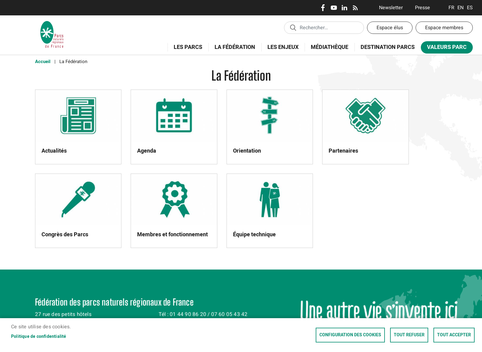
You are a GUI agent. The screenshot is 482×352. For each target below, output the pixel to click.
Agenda (146, 151)
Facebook (323, 7)
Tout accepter (454, 335)
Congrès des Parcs (64, 234)
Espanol (470, 7)
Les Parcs (186, 50)
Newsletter (391, 7)
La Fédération (232, 50)
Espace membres (444, 27)
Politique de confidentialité (38, 337)
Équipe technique (254, 234)
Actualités (54, 151)
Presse (422, 7)
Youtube (333, 7)
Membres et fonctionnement (172, 234)
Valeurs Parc (445, 48)
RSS (355, 7)
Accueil (42, 61)
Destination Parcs (388, 47)
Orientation (247, 151)
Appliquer (293, 27)
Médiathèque (329, 47)
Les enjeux (281, 50)
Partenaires (343, 151)
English (460, 7)
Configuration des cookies (350, 335)
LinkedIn (344, 7)
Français (451, 7)
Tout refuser (409, 335)
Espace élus (390, 27)
